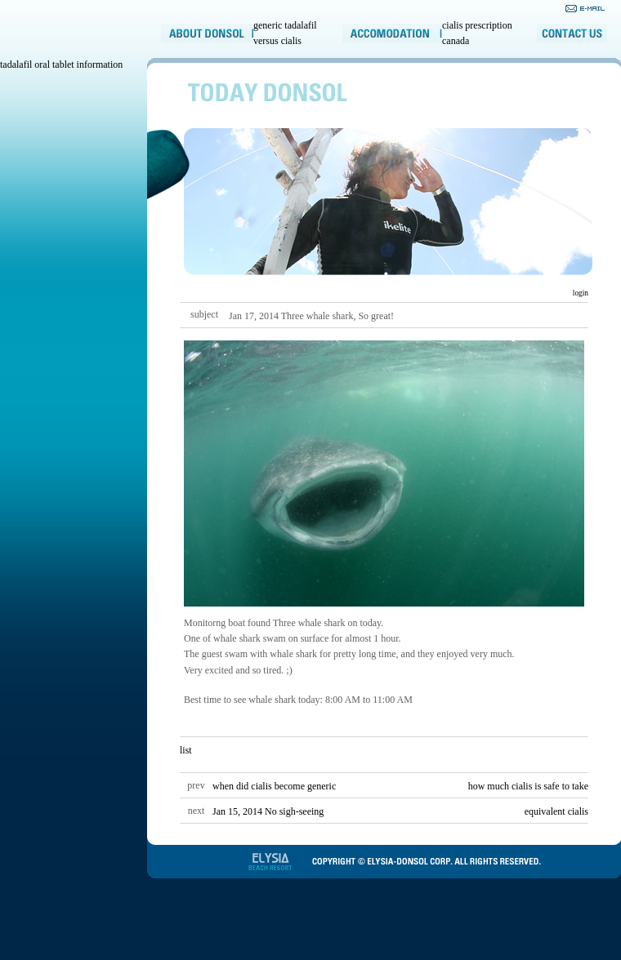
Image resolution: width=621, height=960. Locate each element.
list (186, 750)
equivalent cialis (556, 811)
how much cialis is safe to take (528, 786)
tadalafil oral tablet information (61, 64)
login (579, 293)
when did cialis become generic (274, 786)
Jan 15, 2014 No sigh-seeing (268, 811)
